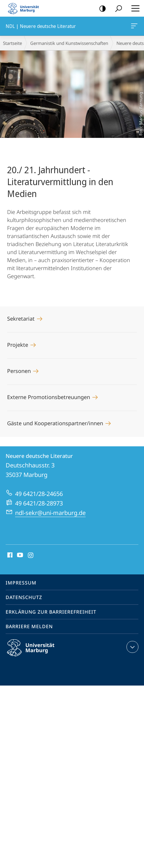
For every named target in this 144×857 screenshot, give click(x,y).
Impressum (21, 582)
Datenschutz (24, 597)
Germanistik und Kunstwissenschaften (69, 43)
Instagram (31, 555)
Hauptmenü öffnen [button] (134, 8)
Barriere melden (29, 626)
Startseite (12, 43)
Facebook (9, 555)
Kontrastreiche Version (101, 8)
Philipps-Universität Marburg (36, 653)
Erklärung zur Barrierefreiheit (51, 612)
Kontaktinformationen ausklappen (132, 646)
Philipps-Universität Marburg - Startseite (25, 8)
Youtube (19, 555)
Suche (117, 8)
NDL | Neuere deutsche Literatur (134, 27)
